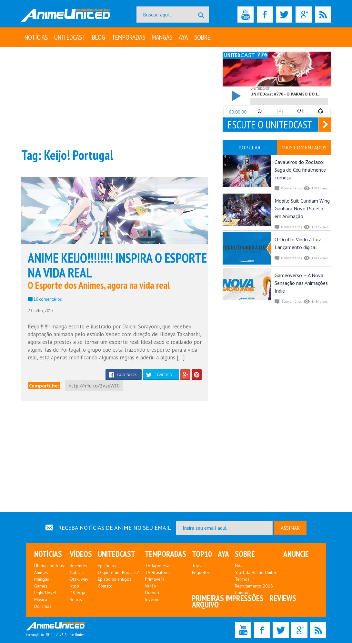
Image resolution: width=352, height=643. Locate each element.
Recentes (78, 565)
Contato (105, 586)
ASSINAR (290, 528)
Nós (238, 565)
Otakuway (79, 579)
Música (40, 599)
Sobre (202, 37)
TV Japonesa (157, 565)
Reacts (76, 599)
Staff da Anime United (256, 572)
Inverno (152, 599)
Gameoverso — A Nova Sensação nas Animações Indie (301, 283)
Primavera (155, 579)
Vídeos (81, 554)
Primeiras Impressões (228, 598)
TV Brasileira (157, 572)
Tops (196, 565)
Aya (183, 37)
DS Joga (77, 593)
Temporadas (128, 37)
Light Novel (45, 593)
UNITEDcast (69, 37)
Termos (242, 579)
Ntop (74, 586)
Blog (98, 37)
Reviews (282, 598)
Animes (41, 572)
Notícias (36, 37)
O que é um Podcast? (118, 572)
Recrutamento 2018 (254, 586)
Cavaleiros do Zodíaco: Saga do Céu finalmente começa (300, 170)
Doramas (42, 606)
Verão (150, 586)
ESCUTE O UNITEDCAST (269, 124)
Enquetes (201, 572)
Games (40, 586)
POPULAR (249, 147)
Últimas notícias (49, 565)
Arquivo (205, 604)
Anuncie (296, 554)
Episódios (107, 565)
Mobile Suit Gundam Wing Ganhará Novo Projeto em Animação (302, 208)
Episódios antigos (114, 579)
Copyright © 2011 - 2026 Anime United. (55, 630)
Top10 (202, 554)
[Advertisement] (114, 97)
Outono (152, 593)
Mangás (162, 37)
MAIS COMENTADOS (304, 147)
